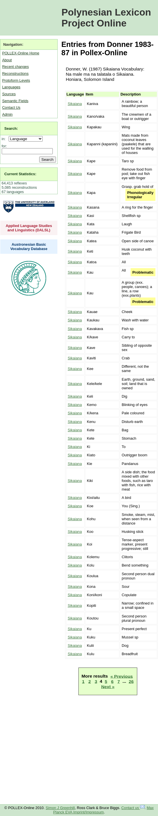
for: (4, 146)
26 (131, 681)
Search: (11, 128)
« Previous (121, 676)
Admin (7, 114)
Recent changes (15, 66)
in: (5, 139)
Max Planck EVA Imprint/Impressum (103, 810)
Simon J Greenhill (60, 808)
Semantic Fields (15, 101)
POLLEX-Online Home (20, 53)
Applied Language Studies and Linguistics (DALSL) (29, 228)
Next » (107, 686)
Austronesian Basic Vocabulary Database (29, 246)
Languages (11, 87)
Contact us (133, 808)
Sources (9, 94)
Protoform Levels (16, 80)
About (7, 60)
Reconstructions (15, 73)
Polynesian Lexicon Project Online (106, 17)
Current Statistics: (20, 174)
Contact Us (11, 107)
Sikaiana (75, 104)
